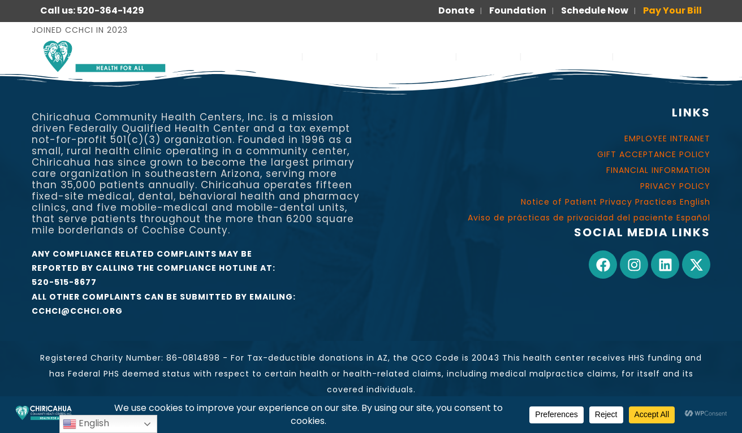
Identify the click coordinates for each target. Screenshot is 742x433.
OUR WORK (416, 56)
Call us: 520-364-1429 (92, 10)
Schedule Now (594, 10)
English (86, 424)
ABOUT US (339, 56)
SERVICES (266, 56)
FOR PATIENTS (567, 56)
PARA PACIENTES (665, 56)
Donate (456, 10)
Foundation (517, 10)
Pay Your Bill (672, 10)
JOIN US (488, 56)
